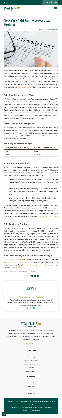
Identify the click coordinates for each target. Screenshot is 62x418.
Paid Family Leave (24, 87)
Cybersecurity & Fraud (31, 360)
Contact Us (31, 383)
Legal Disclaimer (31, 371)
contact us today (16, 268)
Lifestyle (33, 272)
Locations (31, 386)
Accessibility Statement (31, 364)
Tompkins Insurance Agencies (17, 259)
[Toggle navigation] (56, 8)
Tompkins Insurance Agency (18, 272)
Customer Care (31, 394)
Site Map (31, 367)
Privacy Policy (31, 357)
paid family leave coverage (14, 262)
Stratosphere (35, 411)
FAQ (31, 390)
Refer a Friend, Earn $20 (50, 2)
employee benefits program (29, 265)
